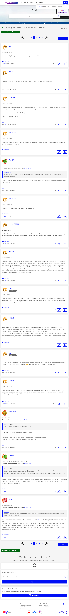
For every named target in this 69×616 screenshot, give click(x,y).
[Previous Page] (22, 37)
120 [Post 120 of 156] (5, 537)
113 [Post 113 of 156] (5, 280)
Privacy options (23, 603)
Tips (36, 3)
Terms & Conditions (44, 603)
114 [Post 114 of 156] (5, 309)
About (41, 3)
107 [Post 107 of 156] (5, 89)
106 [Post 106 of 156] (5, 63)
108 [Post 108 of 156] (5, 124)
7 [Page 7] (31, 37)
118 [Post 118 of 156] (5, 447)
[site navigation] (2, 2)
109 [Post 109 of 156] (5, 151)
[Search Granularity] (14, 16)
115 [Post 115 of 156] (5, 345)
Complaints (22, 606)
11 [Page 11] (42, 37)
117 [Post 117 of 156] (5, 403)
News (31, 3)
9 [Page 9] (36, 37)
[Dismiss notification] (67, 7)
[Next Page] (46, 37)
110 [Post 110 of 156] (5, 190)
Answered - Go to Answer (10, 32)
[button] (66, 46)
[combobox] (37, 16)
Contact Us (46, 606)
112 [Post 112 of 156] (5, 243)
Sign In (65, 2)
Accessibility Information (43, 605)
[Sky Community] (11, 3)
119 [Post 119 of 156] (5, 491)
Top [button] (66, 604)
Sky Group (22, 608)
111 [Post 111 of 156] (5, 216)
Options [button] (63, 28)
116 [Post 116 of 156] (5, 372)
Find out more (27, 168)
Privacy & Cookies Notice (25, 605)
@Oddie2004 (7, 172)
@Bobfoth (6, 424)
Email (34, 10)
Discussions (24, 3)
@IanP (38, 519)
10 (39, 37)
